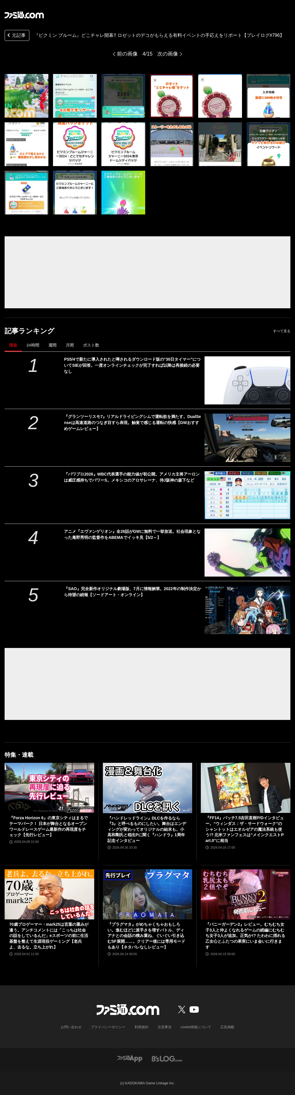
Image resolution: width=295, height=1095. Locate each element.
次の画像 (167, 54)
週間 (52, 345)
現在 (13, 345)
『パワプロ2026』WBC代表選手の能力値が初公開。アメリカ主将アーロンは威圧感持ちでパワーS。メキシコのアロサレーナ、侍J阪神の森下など (132, 477)
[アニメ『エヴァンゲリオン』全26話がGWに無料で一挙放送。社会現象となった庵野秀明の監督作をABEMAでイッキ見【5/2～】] (247, 553)
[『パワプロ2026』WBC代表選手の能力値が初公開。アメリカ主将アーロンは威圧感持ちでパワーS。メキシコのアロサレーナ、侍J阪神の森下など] (247, 495)
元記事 (16, 36)
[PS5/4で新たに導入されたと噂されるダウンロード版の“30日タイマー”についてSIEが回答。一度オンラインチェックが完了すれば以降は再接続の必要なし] (247, 380)
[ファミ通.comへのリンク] (24, 15)
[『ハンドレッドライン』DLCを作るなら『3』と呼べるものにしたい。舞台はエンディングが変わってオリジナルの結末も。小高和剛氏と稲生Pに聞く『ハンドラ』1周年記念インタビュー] (147, 788)
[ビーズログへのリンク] (167, 1058)
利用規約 (141, 1027)
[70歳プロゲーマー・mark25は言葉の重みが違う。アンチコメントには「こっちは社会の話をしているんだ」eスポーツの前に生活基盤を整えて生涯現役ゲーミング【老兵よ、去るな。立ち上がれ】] (49, 894)
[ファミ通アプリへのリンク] (130, 1058)
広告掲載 (227, 1027)
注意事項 (164, 1027)
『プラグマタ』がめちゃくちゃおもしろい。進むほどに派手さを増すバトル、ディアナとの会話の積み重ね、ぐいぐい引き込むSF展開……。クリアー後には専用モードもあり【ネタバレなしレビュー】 (146, 935)
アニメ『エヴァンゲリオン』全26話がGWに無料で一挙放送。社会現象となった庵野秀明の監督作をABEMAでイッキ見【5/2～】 (132, 534)
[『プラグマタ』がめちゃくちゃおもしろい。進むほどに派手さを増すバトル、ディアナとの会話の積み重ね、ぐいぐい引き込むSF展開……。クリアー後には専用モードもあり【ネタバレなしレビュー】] (147, 894)
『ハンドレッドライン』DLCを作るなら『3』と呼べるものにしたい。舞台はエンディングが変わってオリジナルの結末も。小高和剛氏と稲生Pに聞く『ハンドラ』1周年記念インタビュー (146, 829)
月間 (70, 345)
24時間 (33, 345)
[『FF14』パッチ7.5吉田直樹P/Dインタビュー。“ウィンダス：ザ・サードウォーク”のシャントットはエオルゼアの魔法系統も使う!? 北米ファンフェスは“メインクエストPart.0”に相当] (245, 788)
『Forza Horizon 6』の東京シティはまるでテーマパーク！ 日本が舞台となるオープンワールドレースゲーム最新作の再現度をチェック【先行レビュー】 (48, 826)
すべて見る (281, 331)
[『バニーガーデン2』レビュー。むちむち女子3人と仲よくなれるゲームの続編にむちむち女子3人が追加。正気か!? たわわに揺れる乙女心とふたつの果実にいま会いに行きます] (245, 894)
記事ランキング (29, 331)
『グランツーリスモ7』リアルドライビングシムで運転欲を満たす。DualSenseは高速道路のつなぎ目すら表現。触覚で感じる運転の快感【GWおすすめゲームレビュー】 (132, 422)
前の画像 (127, 54)
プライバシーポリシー (108, 1027)
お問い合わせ (71, 1027)
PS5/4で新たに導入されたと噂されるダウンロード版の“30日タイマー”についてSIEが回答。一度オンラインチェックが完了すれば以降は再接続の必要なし (132, 365)
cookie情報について (196, 1027)
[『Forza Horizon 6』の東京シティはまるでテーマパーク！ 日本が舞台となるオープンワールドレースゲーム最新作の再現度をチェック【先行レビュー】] (49, 788)
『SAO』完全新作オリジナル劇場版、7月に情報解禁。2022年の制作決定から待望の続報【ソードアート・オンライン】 (132, 591)
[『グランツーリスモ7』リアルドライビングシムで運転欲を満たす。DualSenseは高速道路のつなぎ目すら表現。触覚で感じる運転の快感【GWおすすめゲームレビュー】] (247, 438)
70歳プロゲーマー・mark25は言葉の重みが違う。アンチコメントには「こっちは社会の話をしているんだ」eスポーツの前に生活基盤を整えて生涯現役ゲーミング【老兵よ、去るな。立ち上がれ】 (48, 935)
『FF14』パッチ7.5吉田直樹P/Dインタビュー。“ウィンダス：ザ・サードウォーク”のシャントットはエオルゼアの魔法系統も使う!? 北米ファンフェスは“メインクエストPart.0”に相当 (244, 829)
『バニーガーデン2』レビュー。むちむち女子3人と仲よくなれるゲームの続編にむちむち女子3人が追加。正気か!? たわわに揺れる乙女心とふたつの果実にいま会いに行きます (245, 935)
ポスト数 (91, 345)
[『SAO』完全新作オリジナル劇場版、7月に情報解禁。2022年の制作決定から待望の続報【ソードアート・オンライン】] (247, 610)
